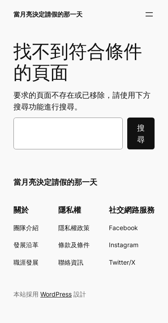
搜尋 (141, 133)
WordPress (56, 294)
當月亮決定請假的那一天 (47, 14)
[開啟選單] (149, 14)
